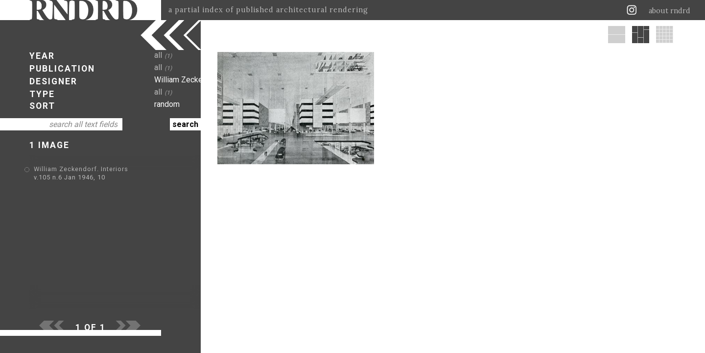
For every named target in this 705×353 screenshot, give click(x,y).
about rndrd (669, 10)
